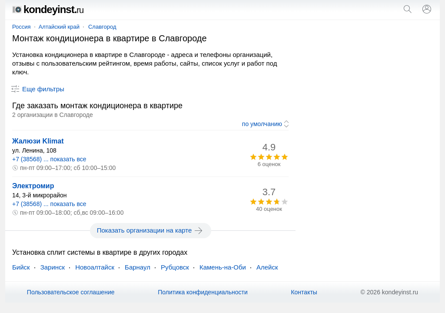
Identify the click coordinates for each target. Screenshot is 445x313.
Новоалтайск (94, 267)
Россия (21, 26)
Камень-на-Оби (222, 267)
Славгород (102, 26)
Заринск (52, 267)
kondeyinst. (47, 9)
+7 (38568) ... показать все (49, 159)
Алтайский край (59, 26)
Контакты (304, 292)
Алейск (267, 267)
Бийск (21, 267)
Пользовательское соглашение (71, 292)
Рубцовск (175, 267)
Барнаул (137, 267)
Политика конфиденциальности (203, 292)
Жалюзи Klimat (38, 141)
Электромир (33, 186)
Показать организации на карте (150, 230)
